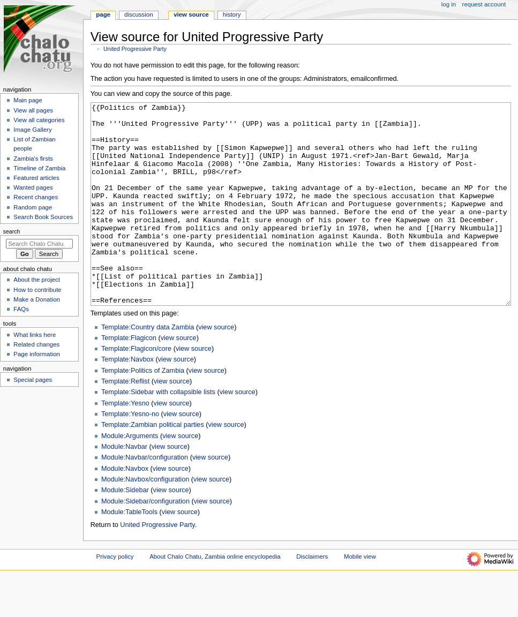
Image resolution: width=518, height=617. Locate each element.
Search (11, 231)
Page (103, 14)
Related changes (36, 344)
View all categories (38, 120)
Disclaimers (312, 596)
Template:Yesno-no (130, 454)
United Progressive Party (135, 49)
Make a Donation (36, 299)
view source (216, 367)
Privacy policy (115, 596)
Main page (27, 100)
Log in (448, 4)
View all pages (33, 110)
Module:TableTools (129, 552)
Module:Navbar (124, 487)
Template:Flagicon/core (136, 389)
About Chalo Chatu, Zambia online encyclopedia (214, 596)
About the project (36, 279)
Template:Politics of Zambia (142, 411)
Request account (484, 4)
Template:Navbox (127, 399)
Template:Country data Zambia (147, 367)
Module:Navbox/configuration (145, 519)
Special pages (32, 380)
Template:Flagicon (128, 378)
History (232, 14)
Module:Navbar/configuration (144, 497)
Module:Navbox (124, 509)
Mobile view (360, 596)
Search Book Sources (43, 217)
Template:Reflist (125, 421)
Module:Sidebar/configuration (145, 541)
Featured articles (36, 178)
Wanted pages (32, 187)
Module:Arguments (130, 476)
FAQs (21, 309)
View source (191, 14)
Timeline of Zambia (39, 168)
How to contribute (37, 290)
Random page (32, 207)
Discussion (138, 14)
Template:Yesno (125, 443)
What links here (34, 335)
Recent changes (35, 197)
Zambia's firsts (32, 158)
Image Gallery (32, 129)
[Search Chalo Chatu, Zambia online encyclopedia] (39, 244)
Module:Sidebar (125, 530)
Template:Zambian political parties (152, 465)
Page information (36, 354)
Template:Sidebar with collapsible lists (158, 432)
